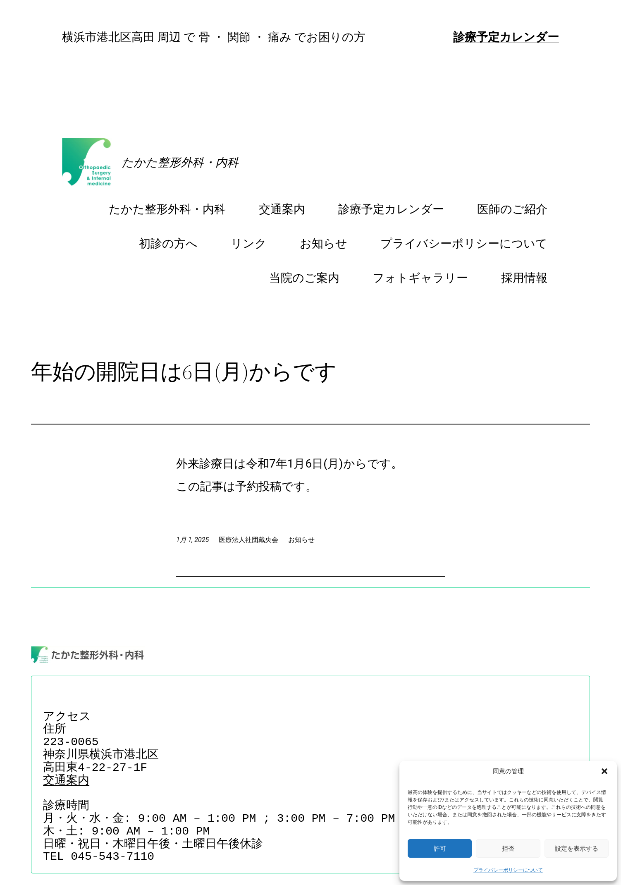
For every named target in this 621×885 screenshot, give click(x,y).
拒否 (508, 848)
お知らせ (301, 540)
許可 (440, 848)
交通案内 (66, 781)
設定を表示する (576, 848)
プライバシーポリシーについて (508, 870)
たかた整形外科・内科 (180, 162)
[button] (604, 771)
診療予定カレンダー (506, 37)
